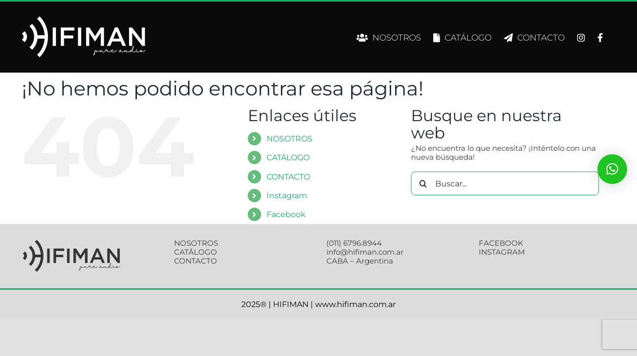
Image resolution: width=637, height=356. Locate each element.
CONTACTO (288, 176)
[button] (612, 169)
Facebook (286, 214)
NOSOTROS (290, 138)
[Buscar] (423, 183)
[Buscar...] (505, 183)
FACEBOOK (501, 243)
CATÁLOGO (288, 157)
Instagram (287, 195)
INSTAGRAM (502, 252)
